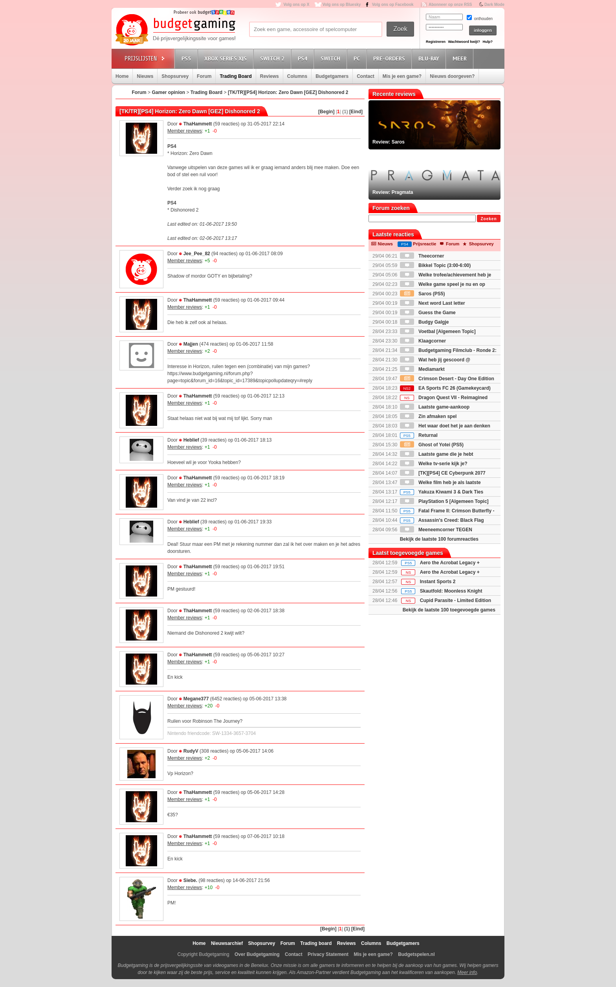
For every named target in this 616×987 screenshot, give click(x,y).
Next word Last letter (432, 303)
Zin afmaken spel (428, 416)
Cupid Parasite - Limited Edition (455, 600)
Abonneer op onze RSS (450, 4)
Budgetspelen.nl (416, 954)
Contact (365, 76)
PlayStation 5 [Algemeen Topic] (444, 501)
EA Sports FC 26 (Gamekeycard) (445, 388)
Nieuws (145, 76)
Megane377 (196, 699)
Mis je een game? (402, 76)
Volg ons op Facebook (393, 4)
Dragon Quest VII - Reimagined (444, 397)
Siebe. (190, 880)
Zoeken (488, 219)
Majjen (190, 344)
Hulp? (487, 42)
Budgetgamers (331, 76)
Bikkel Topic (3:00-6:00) (435, 265)
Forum (204, 76)
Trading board (316, 943)
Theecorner (422, 256)
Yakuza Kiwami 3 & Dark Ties (441, 492)
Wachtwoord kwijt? (464, 42)
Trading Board (235, 76)
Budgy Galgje (424, 322)
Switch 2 (273, 58)
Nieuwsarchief (227, 943)
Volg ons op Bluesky (342, 4)
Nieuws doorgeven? (452, 76)
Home (122, 76)
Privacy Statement (328, 954)
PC (358, 58)
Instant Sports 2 (438, 581)
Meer (461, 58)
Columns (297, 76)
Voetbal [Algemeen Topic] (438, 331)
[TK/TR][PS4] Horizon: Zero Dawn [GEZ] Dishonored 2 (288, 92)
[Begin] (326, 111)
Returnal (419, 435)
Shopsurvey (175, 76)
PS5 (187, 58)
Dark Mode (494, 4)
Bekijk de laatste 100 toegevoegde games (449, 610)
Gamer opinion (168, 92)
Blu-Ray (430, 58)
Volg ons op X (296, 4)
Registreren (436, 42)
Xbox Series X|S (226, 58)
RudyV (190, 751)
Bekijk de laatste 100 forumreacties (439, 539)
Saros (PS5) (422, 293)
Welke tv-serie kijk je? (434, 463)
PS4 (304, 58)
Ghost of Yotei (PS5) (432, 444)
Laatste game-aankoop (434, 407)
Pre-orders (390, 58)
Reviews (269, 76)
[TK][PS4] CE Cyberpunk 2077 (443, 473)
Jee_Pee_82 (196, 253)
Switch (332, 58)
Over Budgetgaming (257, 954)
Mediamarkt (422, 369)
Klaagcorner (423, 341)
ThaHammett (197, 124)
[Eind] (356, 111)
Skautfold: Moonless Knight (451, 591)
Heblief (191, 440)
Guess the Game (428, 312)
